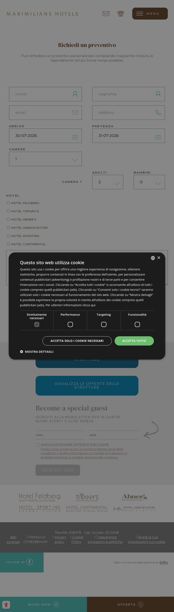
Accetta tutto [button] (134, 341)
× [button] (158, 257)
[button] (36, 351)
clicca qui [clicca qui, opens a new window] (89, 305)
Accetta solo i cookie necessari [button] (77, 341)
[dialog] (87, 306)
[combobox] (153, 258)
